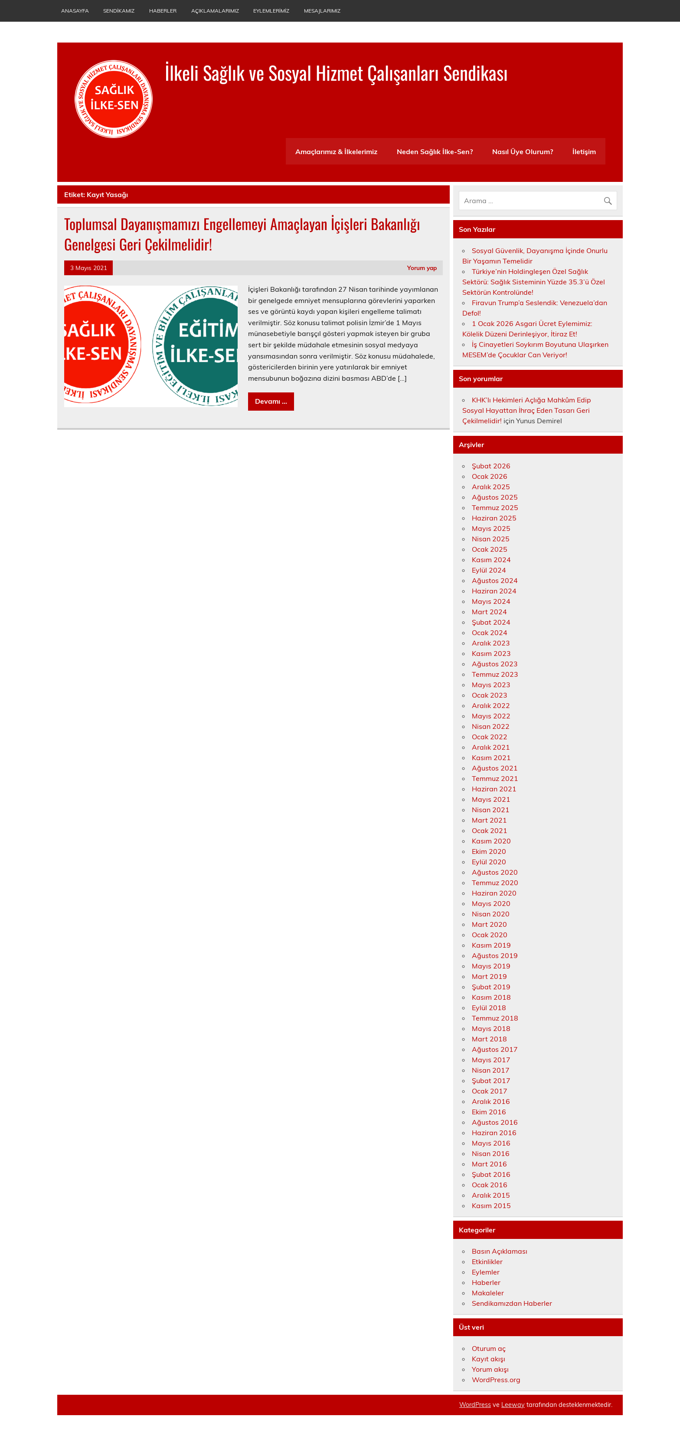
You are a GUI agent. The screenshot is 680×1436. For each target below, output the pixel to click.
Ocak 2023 (489, 695)
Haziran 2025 (494, 518)
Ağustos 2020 (495, 872)
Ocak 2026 (489, 476)
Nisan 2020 (491, 913)
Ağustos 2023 (495, 663)
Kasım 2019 (491, 945)
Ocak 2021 (489, 830)
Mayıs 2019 (491, 966)
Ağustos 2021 (495, 768)
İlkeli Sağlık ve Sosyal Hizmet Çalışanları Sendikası (336, 72)
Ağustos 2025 (495, 497)
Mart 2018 (489, 1038)
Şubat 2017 (491, 1080)
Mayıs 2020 (491, 903)
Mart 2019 (489, 976)
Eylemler (486, 1272)
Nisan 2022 (491, 726)
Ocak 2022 (489, 736)
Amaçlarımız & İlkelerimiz (336, 151)
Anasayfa (75, 10)
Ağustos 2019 (495, 955)
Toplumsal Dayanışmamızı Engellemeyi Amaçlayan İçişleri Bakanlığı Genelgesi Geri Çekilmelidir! (242, 234)
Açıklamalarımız (215, 10)
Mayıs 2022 (491, 715)
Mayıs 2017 (491, 1059)
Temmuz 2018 (495, 1018)
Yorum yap (422, 267)
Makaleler (488, 1292)
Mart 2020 (489, 924)
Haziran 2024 (494, 590)
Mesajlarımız (322, 10)
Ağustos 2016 (495, 1122)
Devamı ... (271, 401)
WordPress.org (496, 1379)
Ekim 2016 (489, 1111)
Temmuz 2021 (495, 778)
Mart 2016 (489, 1163)
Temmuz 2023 (495, 674)
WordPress (475, 1405)
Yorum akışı (490, 1369)
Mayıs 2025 (491, 528)
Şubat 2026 (491, 465)
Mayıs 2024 (491, 601)
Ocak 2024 (489, 632)
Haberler (163, 10)
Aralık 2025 (491, 486)
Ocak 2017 (489, 1091)
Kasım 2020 (491, 841)
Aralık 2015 (491, 1195)
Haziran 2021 (494, 788)
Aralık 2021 (491, 747)
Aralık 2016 (491, 1101)
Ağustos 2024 (495, 580)
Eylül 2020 (489, 861)
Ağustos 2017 (495, 1049)
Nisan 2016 (491, 1153)
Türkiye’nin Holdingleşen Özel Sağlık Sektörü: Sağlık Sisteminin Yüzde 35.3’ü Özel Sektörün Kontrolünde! (533, 281)
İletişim (584, 151)
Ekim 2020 (489, 851)
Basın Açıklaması (499, 1251)
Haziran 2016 (494, 1132)
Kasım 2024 (491, 559)
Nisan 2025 (491, 538)
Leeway (513, 1405)
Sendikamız (118, 10)
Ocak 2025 (489, 549)
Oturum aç (489, 1348)
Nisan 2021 (491, 809)
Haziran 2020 (494, 893)
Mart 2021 (489, 820)
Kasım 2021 (491, 757)
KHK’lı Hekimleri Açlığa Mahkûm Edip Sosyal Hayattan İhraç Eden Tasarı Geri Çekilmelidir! (526, 410)
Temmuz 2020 (495, 882)
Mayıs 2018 (491, 1028)
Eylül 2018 (489, 1007)
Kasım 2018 (491, 997)
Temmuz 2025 (495, 507)
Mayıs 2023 (491, 684)
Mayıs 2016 (491, 1143)
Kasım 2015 (491, 1205)
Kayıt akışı (488, 1358)
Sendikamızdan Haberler (512, 1303)
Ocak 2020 (489, 934)
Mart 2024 (489, 611)
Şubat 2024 (491, 622)
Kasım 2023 (491, 653)
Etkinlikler (487, 1261)
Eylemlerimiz (271, 10)
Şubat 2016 (491, 1174)
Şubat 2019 (491, 986)
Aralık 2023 (491, 643)
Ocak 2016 (489, 1184)
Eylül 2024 (489, 570)
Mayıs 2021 (491, 799)
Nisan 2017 (491, 1070)
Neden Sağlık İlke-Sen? (435, 151)
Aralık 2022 (491, 705)
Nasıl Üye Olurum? (522, 151)
